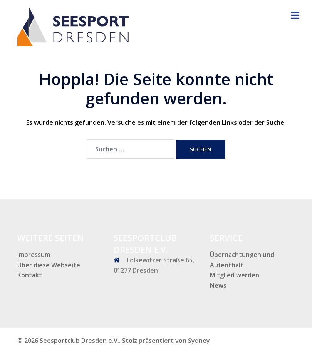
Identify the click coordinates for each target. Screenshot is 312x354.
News (218, 285)
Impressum (33, 254)
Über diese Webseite (48, 265)
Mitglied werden (234, 275)
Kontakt (29, 275)
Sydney (199, 340)
